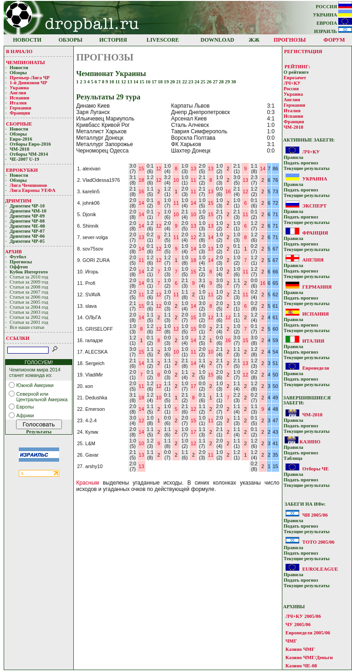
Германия (20, 107)
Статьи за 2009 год (29, 281)
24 (197, 81)
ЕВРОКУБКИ (22, 170)
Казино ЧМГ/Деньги (309, 657)
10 (112, 81)
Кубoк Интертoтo (29, 271)
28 (222, 81)
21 (179, 81)
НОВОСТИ (27, 40)
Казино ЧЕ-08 (301, 665)
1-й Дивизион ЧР (29, 82)
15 (142, 81)
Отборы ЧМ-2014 (29, 154)
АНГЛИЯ (313, 259)
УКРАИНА (332, 14)
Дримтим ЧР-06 (27, 236)
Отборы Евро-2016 (30, 144)
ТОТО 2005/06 (318, 542)
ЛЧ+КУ (292, 83)
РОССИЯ (334, 6)
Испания (19, 97)
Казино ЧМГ (300, 649)
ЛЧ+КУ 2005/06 (303, 616)
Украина (19, 87)
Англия (18, 92)
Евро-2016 (21, 139)
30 (233, 81)
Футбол (18, 256)
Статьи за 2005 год (29, 302)
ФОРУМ (334, 40)
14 (136, 81)
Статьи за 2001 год (29, 322)
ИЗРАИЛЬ (333, 31)
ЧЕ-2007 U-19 (24, 159)
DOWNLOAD (217, 40)
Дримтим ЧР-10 (27, 205)
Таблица (293, 458)
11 (118, 81)
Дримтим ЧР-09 (27, 215)
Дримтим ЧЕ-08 (27, 226)
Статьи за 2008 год (29, 286)
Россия (291, 88)
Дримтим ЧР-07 (27, 231)
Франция (20, 112)
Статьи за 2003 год (29, 312)
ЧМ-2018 (19, 149)
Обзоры (18, 72)
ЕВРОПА (334, 23)
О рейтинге (296, 72)
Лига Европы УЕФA (33, 190)
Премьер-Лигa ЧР (30, 77)
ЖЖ (254, 40)
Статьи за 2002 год (29, 317)
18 (161, 81)
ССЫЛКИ (17, 338)
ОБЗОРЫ (70, 40)
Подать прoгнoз (301, 162)
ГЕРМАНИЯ (316, 286)
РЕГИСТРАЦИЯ (303, 51)
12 (124, 81)
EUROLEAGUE (320, 569)
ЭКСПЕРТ (314, 205)
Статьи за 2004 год (29, 307)
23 (191, 81)
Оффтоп (19, 266)
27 (216, 81)
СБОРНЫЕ (19, 123)
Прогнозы (21, 261)
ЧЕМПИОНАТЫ (25, 62)
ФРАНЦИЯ (315, 232)
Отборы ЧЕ (315, 468)
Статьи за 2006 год (29, 297)
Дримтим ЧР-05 (27, 241)
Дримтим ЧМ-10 (28, 210)
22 (185, 81)
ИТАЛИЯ (313, 341)
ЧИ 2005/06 (314, 515)
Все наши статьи (27, 327)
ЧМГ (291, 641)
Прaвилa (293, 157)
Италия (18, 102)
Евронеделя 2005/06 (308, 632)
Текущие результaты (307, 168)
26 (210, 81)
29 (228, 81)
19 (167, 81)
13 (130, 81)
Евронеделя (315, 368)
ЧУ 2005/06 (298, 624)
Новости (19, 67)
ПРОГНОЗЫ (290, 40)
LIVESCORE (163, 40)
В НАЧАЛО (19, 51)
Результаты (38, 431)
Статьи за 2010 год (29, 276)
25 (204, 81)
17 (155, 81)
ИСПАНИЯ (315, 313)
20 (173, 81)
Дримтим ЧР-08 (27, 221)
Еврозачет (295, 77)
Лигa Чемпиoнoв (29, 185)
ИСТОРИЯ (113, 40)
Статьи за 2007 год (29, 292)
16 (149, 81)
